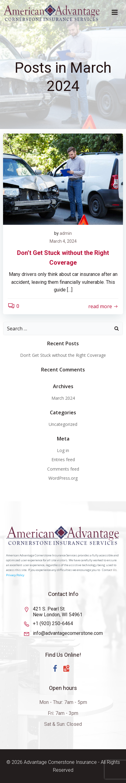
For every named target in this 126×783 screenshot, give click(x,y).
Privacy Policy (15, 575)
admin (66, 233)
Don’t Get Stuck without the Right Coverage (63, 355)
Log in (63, 450)
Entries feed (63, 459)
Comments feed (63, 469)
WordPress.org (63, 478)
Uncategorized (63, 424)
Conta (106, 570)
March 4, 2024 (63, 241)
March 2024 (63, 398)
